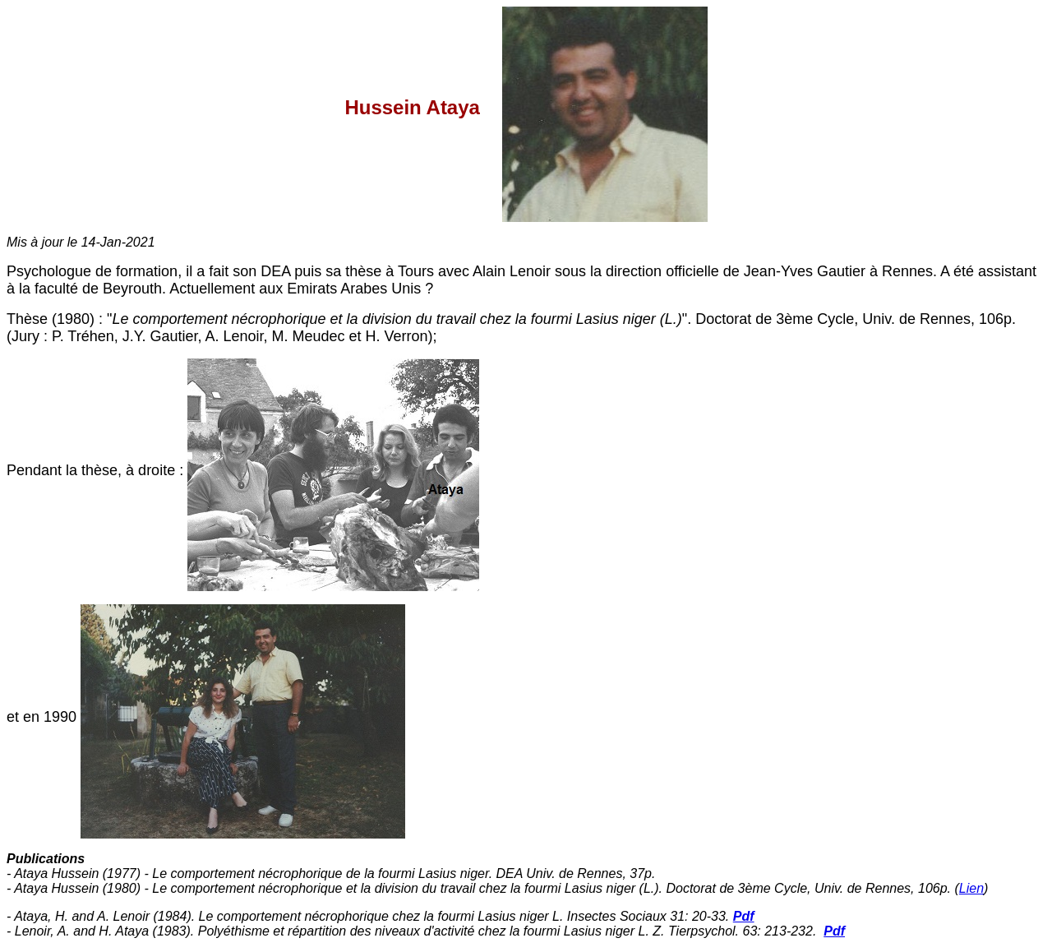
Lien (971, 888)
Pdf (743, 916)
